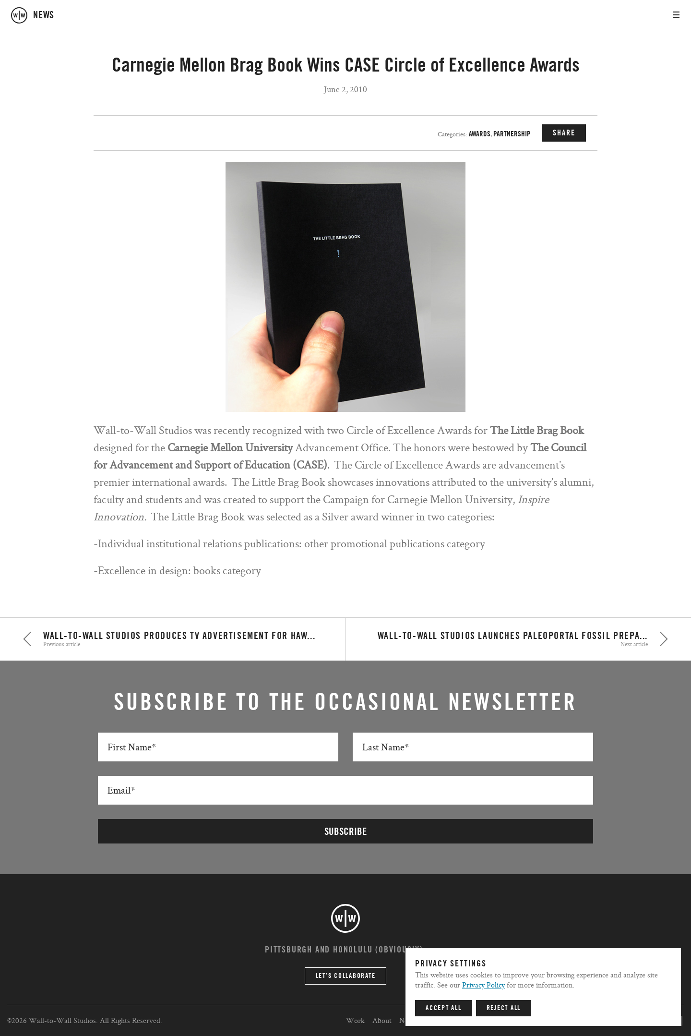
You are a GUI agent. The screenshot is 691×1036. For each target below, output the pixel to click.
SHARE (564, 133)
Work (355, 1020)
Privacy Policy (483, 985)
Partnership (512, 134)
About (382, 1020)
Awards (479, 134)
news (43, 15)
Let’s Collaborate (346, 976)
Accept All (444, 1008)
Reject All (504, 1008)
